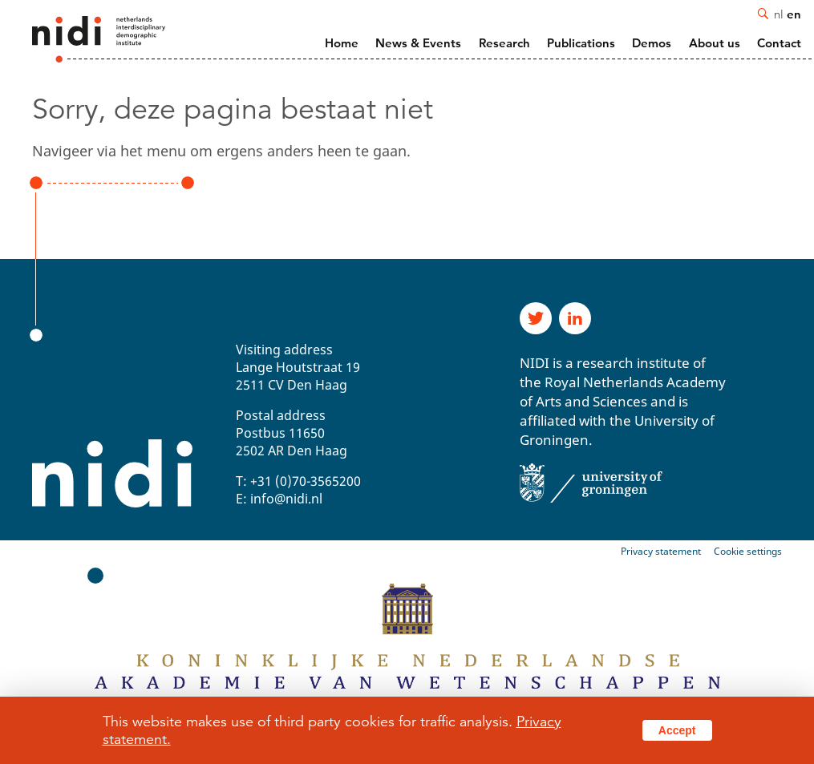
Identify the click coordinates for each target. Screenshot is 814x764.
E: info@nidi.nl (279, 498)
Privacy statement (661, 551)
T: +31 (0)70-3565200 (298, 481)
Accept (677, 730)
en (794, 13)
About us (714, 43)
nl (779, 13)
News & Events (418, 43)
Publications (581, 43)
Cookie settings (748, 551)
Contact (779, 43)
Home (341, 43)
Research (504, 43)
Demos (651, 43)
